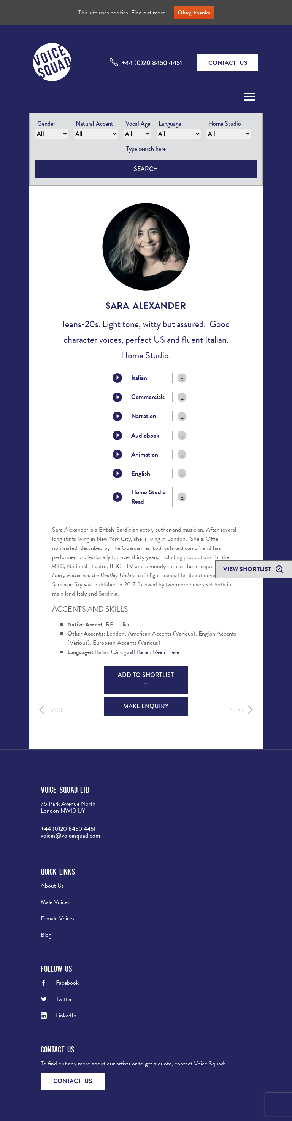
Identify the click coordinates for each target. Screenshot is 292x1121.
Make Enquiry (145, 706)
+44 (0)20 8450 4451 (151, 63)
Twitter (64, 999)
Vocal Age (137, 123)
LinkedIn (66, 1015)
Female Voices (58, 918)
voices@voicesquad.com (70, 835)
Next (236, 710)
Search (146, 168)
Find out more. (149, 12)
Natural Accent (94, 123)
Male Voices (55, 902)
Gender (46, 123)
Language (170, 123)
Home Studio (224, 123)
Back (56, 710)
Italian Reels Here (158, 651)
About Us (52, 885)
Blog (46, 934)
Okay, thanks (194, 12)
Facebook (67, 982)
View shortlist (248, 569)
